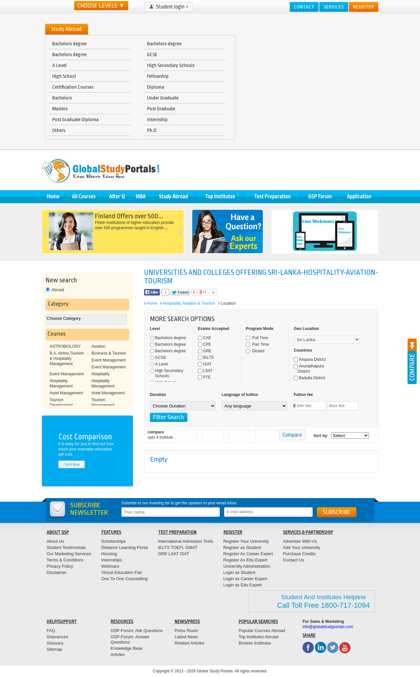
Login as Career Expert (245, 578)
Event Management (109, 360)
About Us (55, 541)
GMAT (191, 547)
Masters (60, 109)
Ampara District (310, 359)
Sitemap (54, 649)
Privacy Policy (60, 566)
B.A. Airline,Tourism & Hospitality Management (67, 358)
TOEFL (177, 547)
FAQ (51, 630)
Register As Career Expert (248, 553)
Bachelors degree (69, 44)
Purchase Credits (299, 553)
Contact (304, 7)
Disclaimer (57, 572)
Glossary (55, 643)
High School (64, 76)
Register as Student (242, 547)
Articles (118, 654)
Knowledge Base (127, 648)
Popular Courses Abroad (262, 630)
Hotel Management (66, 393)
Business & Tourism (109, 353)
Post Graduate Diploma (75, 119)
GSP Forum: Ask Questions (137, 630)
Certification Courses (73, 87)
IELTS (206, 357)
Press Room (186, 630)
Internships (111, 559)
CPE (204, 344)
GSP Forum (320, 196)
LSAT (205, 370)
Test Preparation (272, 196)
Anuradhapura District (309, 369)
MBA (140, 196)
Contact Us (293, 559)
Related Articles (189, 643)
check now (71, 464)
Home (53, 196)
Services (334, 7)
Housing (109, 553)
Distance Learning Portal (124, 547)
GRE (205, 351)
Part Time (257, 344)
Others (58, 130)
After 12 (117, 196)
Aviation (98, 346)
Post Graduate (161, 109)
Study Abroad (173, 196)
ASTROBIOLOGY (65, 346)
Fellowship (158, 76)
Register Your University (246, 541)
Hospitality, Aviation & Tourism (189, 303)
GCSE (152, 54)
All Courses (83, 196)
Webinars (110, 566)
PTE (204, 377)
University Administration (246, 566)
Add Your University (301, 547)
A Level (59, 65)
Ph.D (152, 130)
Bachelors (62, 98)
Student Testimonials (66, 547)
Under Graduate (162, 98)
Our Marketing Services (69, 553)
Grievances (57, 636)
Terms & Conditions (65, 559)
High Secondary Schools (171, 65)
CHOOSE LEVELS (101, 5)
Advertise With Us (300, 541)
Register (363, 7)
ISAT (205, 364)
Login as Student (239, 572)
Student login (168, 7)
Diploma (155, 87)
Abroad (55, 290)
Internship (157, 119)
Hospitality (101, 374)
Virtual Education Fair (121, 572)
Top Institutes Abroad (258, 636)
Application (359, 196)
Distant (255, 351)
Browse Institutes (255, 643)
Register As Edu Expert (245, 559)
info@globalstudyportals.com (328, 626)
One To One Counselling (124, 578)
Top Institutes (220, 196)
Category (58, 304)
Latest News (186, 636)
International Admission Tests (185, 541)
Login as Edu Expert (242, 584)
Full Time (257, 338)
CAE (204, 338)
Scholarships (113, 541)
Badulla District (309, 378)
